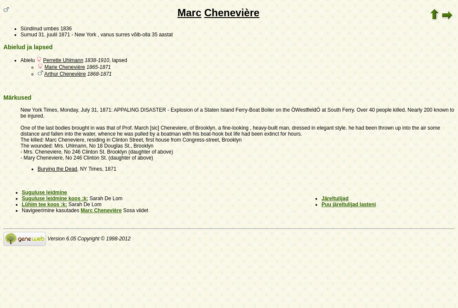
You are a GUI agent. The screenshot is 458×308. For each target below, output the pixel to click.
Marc (189, 12)
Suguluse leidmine (44, 192)
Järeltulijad (334, 198)
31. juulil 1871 (54, 35)
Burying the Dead (57, 169)
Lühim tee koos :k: (44, 204)
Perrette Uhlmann (63, 60)
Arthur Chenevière (65, 74)
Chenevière (231, 12)
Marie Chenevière (64, 67)
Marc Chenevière (101, 210)
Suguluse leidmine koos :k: (55, 198)
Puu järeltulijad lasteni (348, 204)
